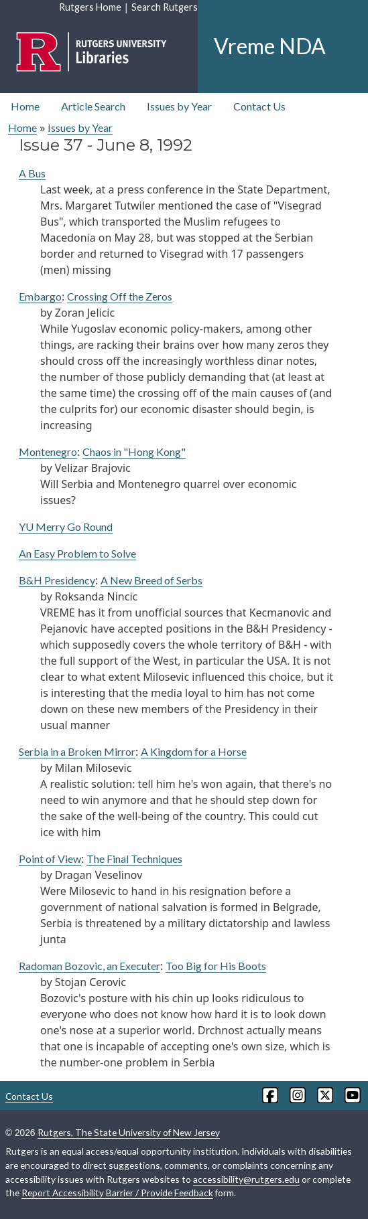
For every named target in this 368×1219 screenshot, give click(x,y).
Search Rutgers (164, 7)
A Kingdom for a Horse (194, 751)
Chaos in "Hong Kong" (134, 451)
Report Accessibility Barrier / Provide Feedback (117, 1192)
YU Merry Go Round (66, 526)
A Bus (32, 173)
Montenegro (48, 451)
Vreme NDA (270, 46)
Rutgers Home (90, 7)
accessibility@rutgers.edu (246, 1179)
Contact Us (259, 106)
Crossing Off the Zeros (119, 296)
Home (25, 106)
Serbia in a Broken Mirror (77, 751)
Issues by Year (179, 106)
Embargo (40, 296)
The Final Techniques (134, 858)
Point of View (50, 858)
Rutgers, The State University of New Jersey (129, 1132)
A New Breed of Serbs (151, 580)
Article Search (93, 106)
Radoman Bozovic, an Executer (89, 965)
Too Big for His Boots (216, 965)
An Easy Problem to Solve (77, 553)
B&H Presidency (57, 580)
